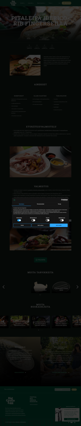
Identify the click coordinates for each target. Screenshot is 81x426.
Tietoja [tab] (59, 204)
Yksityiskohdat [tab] (40, 204)
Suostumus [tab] (21, 204)
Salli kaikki (59, 225)
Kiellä (22, 225)
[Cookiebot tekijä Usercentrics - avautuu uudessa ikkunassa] (62, 200)
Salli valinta (40, 225)
